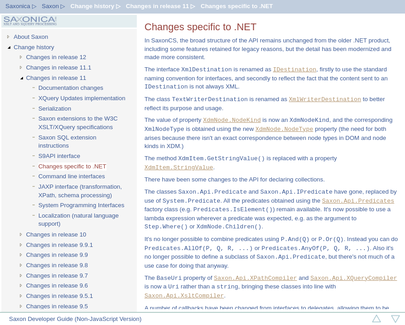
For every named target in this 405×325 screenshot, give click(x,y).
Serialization (54, 108)
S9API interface (59, 156)
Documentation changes (70, 87)
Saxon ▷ (53, 6)
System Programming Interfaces (81, 205)
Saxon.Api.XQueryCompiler (353, 278)
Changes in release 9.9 (57, 254)
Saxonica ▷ (21, 6)
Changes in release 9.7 (57, 275)
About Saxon (31, 36)
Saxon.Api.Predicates (358, 201)
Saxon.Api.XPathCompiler (255, 278)
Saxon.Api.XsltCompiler (184, 296)
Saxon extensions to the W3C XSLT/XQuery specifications (78, 122)
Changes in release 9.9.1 (59, 244)
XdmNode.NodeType (284, 129)
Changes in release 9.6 (57, 285)
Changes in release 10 (56, 234)
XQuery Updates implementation (82, 98)
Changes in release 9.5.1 (59, 295)
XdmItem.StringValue (178, 167)
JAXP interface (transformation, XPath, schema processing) (80, 191)
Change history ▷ (95, 6)
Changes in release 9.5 (57, 306)
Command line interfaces (71, 176)
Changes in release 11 (56, 77)
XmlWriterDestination (325, 99)
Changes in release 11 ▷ (161, 6)
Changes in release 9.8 (57, 265)
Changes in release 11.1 (59, 67)
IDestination (295, 69)
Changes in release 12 (56, 57)
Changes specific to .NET (237, 6)
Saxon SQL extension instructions (67, 141)
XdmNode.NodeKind (232, 120)
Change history (34, 47)
